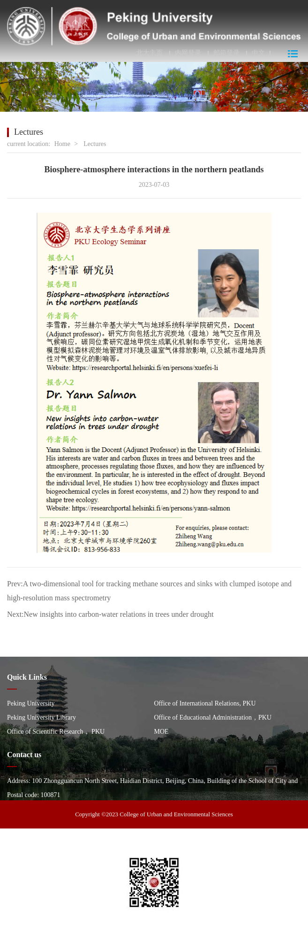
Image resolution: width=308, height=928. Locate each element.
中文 (258, 53)
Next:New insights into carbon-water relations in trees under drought (110, 614)
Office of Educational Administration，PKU (213, 717)
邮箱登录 (226, 53)
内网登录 (188, 53)
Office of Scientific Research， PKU (56, 731)
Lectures (94, 143)
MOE (161, 731)
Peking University (31, 703)
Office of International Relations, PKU (205, 703)
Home (62, 143)
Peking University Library (41, 717)
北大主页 (149, 53)
